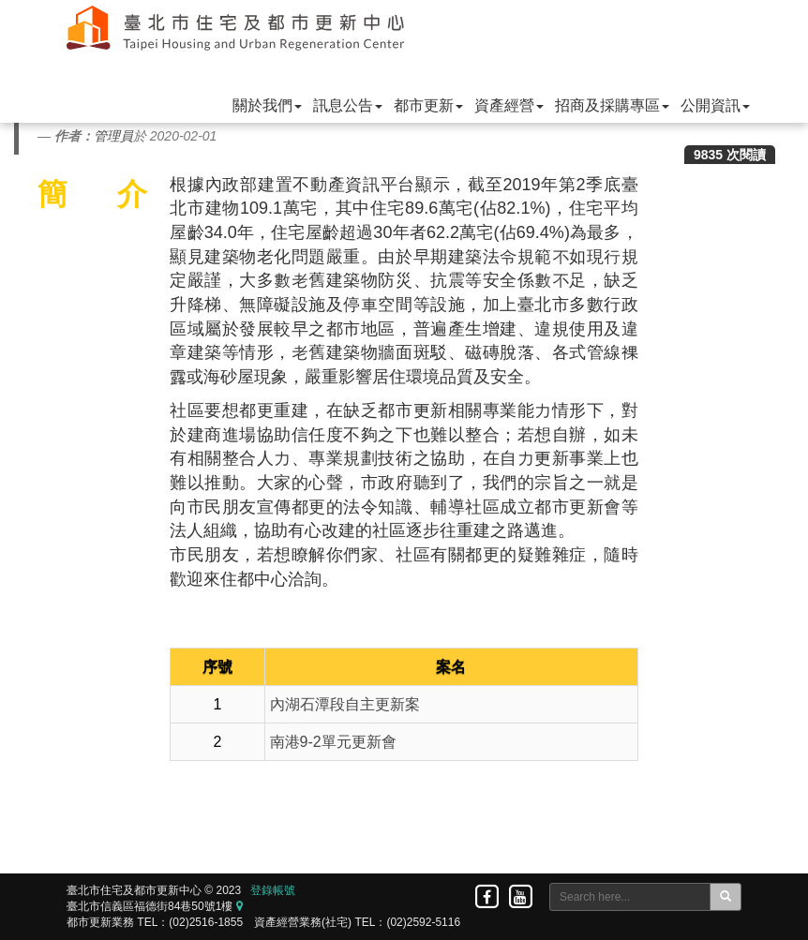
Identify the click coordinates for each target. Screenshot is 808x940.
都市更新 (428, 105)
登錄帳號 (272, 890)
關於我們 (267, 105)
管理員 (113, 135)
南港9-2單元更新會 (333, 742)
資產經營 (509, 105)
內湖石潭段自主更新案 (345, 704)
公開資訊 (715, 105)
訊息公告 (347, 105)
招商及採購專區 (612, 105)
